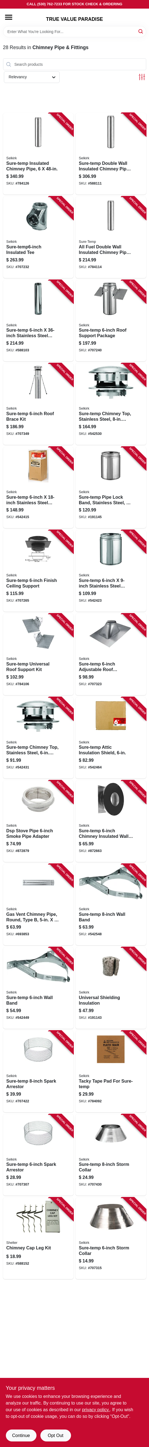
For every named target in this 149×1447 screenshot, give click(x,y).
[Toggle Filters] (142, 77)
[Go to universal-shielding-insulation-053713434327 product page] (110, 988)
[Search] (141, 31)
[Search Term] (74, 31)
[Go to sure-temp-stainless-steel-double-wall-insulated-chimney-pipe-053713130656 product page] (110, 571)
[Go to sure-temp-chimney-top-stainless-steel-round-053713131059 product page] (38, 738)
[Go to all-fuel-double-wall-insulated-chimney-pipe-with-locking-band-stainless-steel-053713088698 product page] (110, 237)
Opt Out (55, 1435)
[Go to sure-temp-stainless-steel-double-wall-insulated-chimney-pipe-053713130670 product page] (38, 321)
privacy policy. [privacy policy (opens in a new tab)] (95, 1409)
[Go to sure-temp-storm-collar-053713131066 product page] (110, 1238)
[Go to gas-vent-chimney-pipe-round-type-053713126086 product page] (38, 905)
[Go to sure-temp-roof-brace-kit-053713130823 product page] (38, 404)
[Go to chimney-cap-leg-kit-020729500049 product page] (38, 1238)
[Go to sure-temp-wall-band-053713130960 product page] (38, 988)
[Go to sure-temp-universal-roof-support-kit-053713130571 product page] (38, 654)
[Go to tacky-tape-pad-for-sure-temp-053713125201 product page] (110, 1071)
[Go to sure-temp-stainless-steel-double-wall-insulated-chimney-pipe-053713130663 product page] (38, 487)
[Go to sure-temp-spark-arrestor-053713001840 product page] (38, 1155)
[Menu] (8, 17)
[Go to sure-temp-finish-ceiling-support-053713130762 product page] (38, 571)
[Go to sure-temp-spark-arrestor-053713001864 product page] (38, 1071)
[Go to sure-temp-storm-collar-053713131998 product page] (110, 1155)
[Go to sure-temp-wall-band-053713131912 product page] (110, 905)
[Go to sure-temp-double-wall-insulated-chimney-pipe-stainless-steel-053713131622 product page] (110, 154)
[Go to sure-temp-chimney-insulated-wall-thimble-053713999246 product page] (110, 821)
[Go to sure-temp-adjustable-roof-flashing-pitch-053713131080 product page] (110, 654)
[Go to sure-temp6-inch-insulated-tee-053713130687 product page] (38, 237)
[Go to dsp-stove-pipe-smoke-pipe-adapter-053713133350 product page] (38, 821)
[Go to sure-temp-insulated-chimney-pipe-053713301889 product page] (38, 154)
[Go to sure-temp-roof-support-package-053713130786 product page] (110, 321)
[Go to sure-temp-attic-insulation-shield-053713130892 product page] (110, 738)
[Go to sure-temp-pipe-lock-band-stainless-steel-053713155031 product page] (110, 487)
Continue (21, 1435)
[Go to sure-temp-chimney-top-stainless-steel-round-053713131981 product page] (110, 404)
